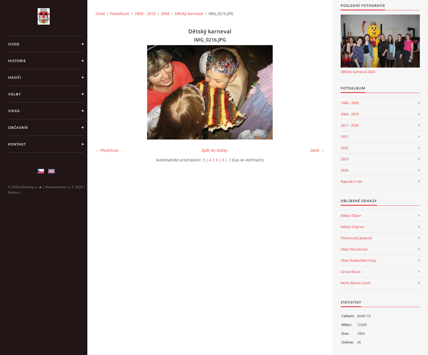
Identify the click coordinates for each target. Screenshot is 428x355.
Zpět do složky (214, 150)
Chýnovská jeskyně (356, 237)
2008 (165, 13)
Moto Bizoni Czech (356, 282)
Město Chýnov (352, 226)
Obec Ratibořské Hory (358, 260)
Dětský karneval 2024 (358, 71)
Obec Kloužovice (354, 249)
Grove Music (351, 271)
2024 (344, 170)
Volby (14, 94)
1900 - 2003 (350, 102)
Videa (14, 110)
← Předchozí (107, 150)
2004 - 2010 (145, 13)
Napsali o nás (351, 181)
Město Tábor (351, 215)
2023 (344, 158)
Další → (317, 150)
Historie (17, 60)
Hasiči (14, 77)
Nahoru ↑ (15, 192)
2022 (344, 147)
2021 (344, 136)
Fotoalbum (119, 13)
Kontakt (17, 144)
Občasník (18, 127)
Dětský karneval (189, 13)
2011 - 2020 (350, 125)
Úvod (14, 44)
